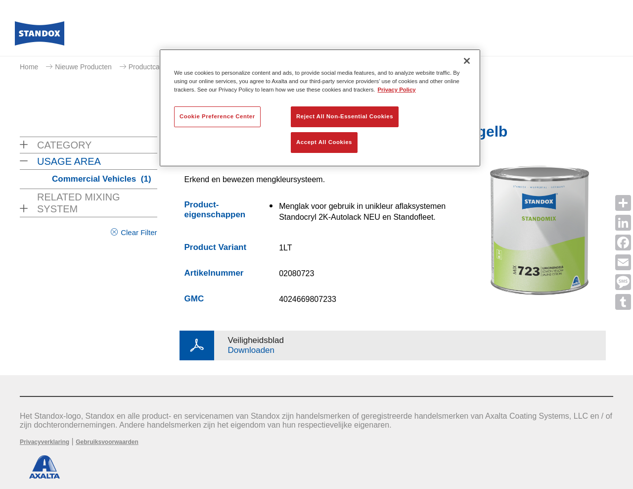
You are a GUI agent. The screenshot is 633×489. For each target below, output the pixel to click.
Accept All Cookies (324, 142)
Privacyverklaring (44, 442)
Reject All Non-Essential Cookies (344, 116)
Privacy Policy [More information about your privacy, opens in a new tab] (397, 90)
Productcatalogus (155, 67)
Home (29, 67)
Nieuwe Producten (83, 67)
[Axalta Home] (39, 36)
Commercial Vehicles (101, 179)
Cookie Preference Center (217, 116)
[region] (320, 108)
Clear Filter (139, 232)
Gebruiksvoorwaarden (107, 442)
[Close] (467, 61)
